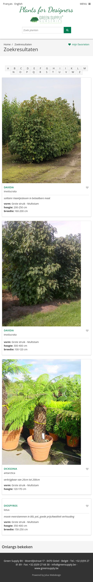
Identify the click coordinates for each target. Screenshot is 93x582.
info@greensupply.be (64, 564)
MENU (85, 3)
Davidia (9, 187)
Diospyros (11, 505)
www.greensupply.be (46, 568)
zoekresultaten (23, 44)
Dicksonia (10, 468)
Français (8, 3)
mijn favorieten (80, 44)
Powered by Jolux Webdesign (46, 575)
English (18, 3)
